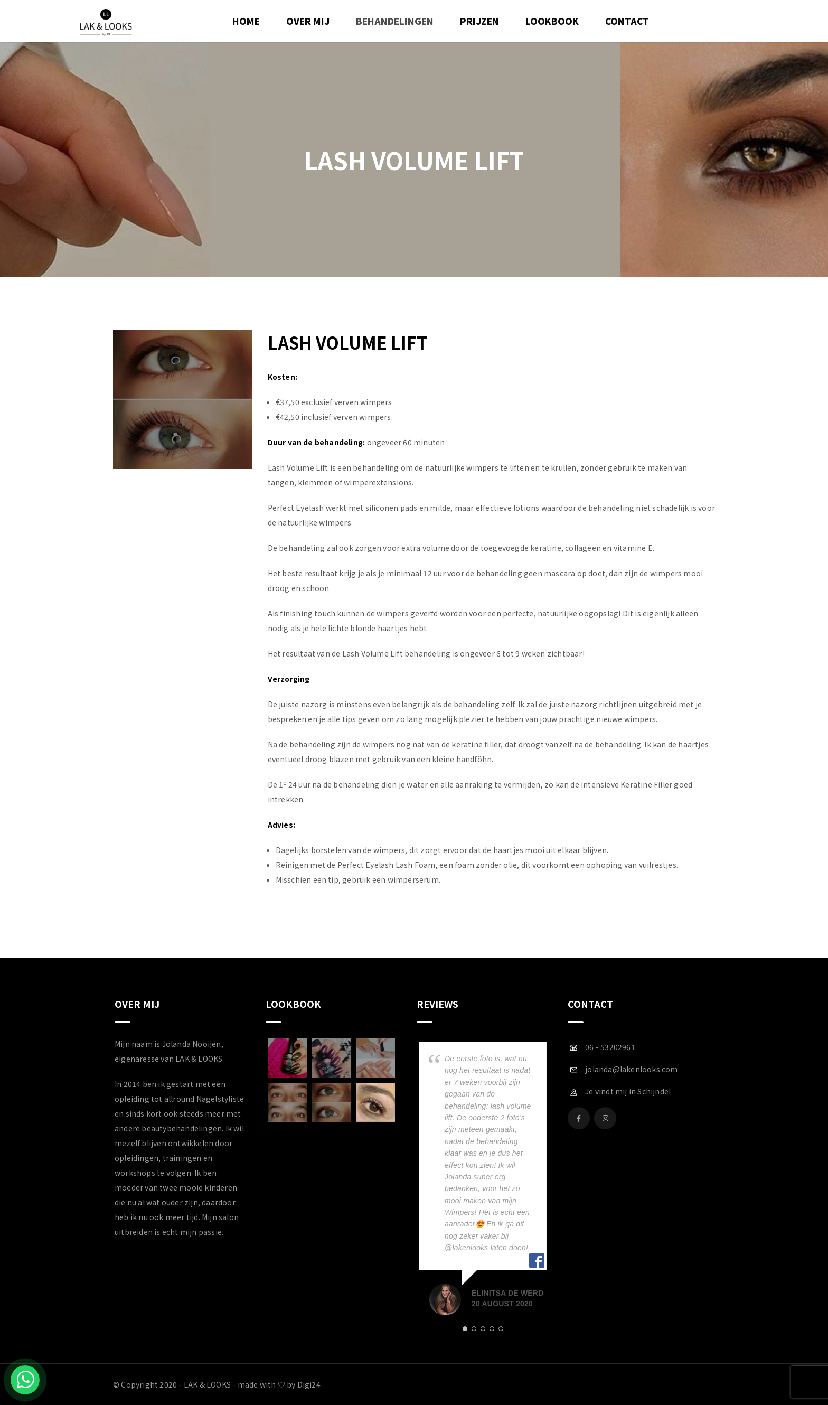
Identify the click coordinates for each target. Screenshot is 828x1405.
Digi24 (309, 1384)
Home (246, 20)
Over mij (308, 20)
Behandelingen (395, 20)
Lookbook (552, 20)
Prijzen (479, 20)
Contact (627, 20)
